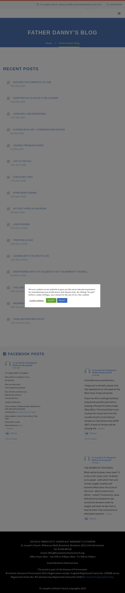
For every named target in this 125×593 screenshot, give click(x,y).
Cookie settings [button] (36, 300)
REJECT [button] (62, 300)
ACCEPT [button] (51, 300)
